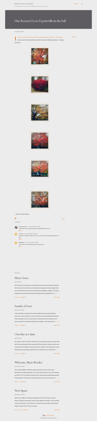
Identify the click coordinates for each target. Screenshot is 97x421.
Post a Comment (23, 409)
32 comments (22, 353)
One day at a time (25, 334)
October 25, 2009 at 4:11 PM (34, 226)
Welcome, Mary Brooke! (28, 362)
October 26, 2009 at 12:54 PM (30, 233)
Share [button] (73, 36)
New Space (21, 390)
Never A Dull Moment (23, 4)
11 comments (22, 381)
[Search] (76, 4)
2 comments (22, 325)
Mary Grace (21, 278)
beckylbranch (22, 242)
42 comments (22, 297)
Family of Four (23, 306)
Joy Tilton (21, 233)
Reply (20, 230)
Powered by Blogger (48, 415)
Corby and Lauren (23, 226)
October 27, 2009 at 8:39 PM (32, 242)
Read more (57, 297)
